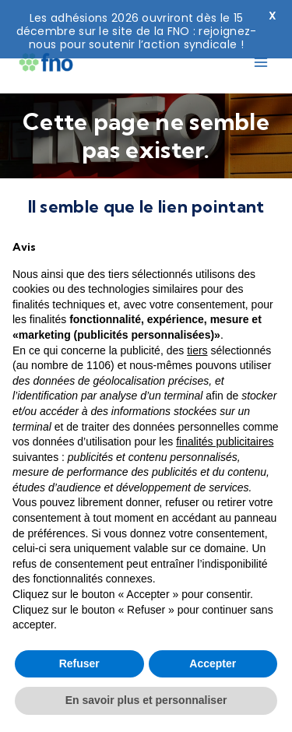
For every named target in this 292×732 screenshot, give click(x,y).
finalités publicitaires (224, 441)
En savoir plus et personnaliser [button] (146, 700)
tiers (197, 350)
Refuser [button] (79, 663)
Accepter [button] (212, 663)
